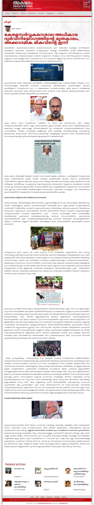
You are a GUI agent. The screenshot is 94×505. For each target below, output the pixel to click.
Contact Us (32, 13)
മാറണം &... (19, 469)
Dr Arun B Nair (79, 477)
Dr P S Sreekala (19, 490)
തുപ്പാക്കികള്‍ (51, 469)
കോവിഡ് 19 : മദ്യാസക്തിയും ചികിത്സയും (81, 471)
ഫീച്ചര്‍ (7, 22)
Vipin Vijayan (16, 29)
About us (15, 13)
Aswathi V (17, 477)
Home (7, 13)
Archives (41, 13)
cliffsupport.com (63, 503)
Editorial (60, 13)
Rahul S (46, 490)
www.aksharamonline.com (78, 499)
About (37, 497)
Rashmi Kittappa (79, 490)
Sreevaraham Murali (51, 477)
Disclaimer (57, 497)
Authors (23, 13)
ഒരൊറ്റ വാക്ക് (51, 482)
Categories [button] (51, 13)
